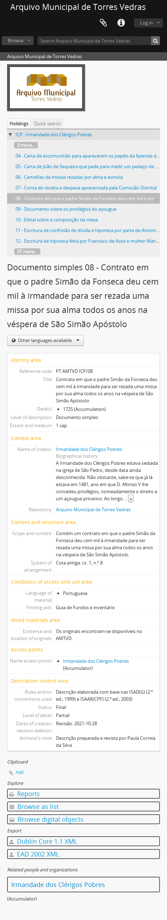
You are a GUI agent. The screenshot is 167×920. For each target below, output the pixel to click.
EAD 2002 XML (34, 854)
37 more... (27, 251)
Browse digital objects (46, 819)
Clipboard (103, 23)
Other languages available (48, 340)
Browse (15, 40)
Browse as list (34, 806)
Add (19, 772)
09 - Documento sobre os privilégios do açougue (66, 209)
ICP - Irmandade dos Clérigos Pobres (54, 134)
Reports (24, 793)
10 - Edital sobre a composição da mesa (57, 219)
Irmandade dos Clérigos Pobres (89, 449)
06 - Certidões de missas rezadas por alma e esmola (69, 177)
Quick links (121, 23)
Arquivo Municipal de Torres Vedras (93, 509)
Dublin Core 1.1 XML (43, 841)
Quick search (47, 123)
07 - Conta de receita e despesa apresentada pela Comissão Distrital (86, 187)
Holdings (19, 123)
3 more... (26, 145)
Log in (146, 23)
